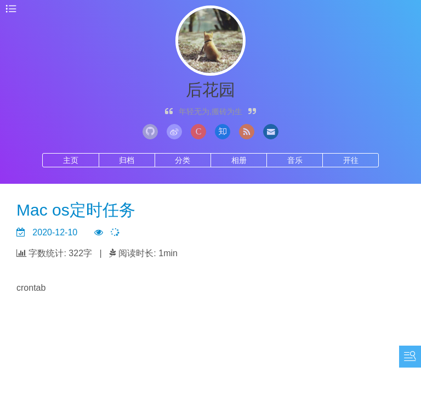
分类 (182, 160)
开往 (351, 160)
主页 (70, 160)
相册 (239, 160)
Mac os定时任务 (75, 210)
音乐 (295, 160)
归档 (126, 160)
